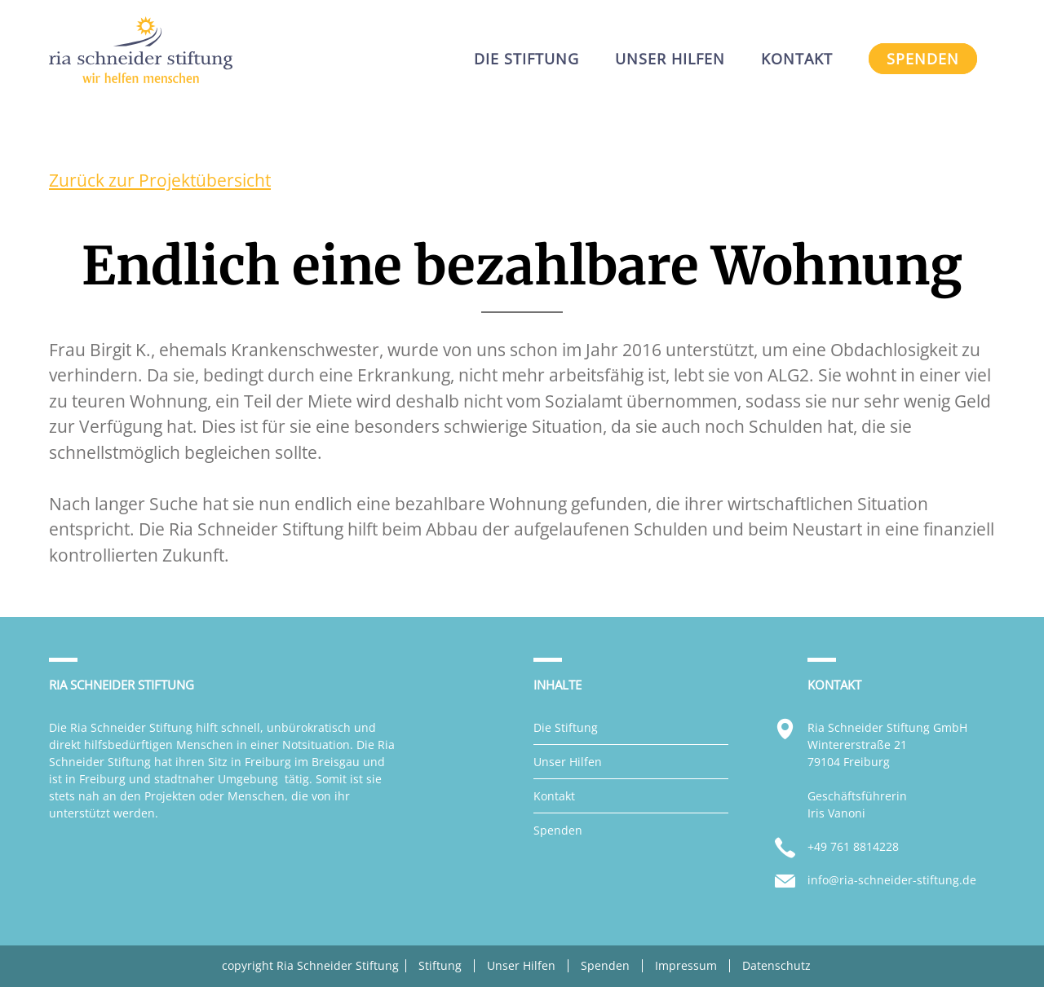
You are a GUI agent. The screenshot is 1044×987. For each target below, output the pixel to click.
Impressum (686, 965)
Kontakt (554, 796)
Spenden (557, 830)
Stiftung (440, 965)
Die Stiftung (565, 727)
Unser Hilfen (567, 761)
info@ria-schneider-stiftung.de (891, 880)
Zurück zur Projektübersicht (160, 180)
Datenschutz (776, 965)
